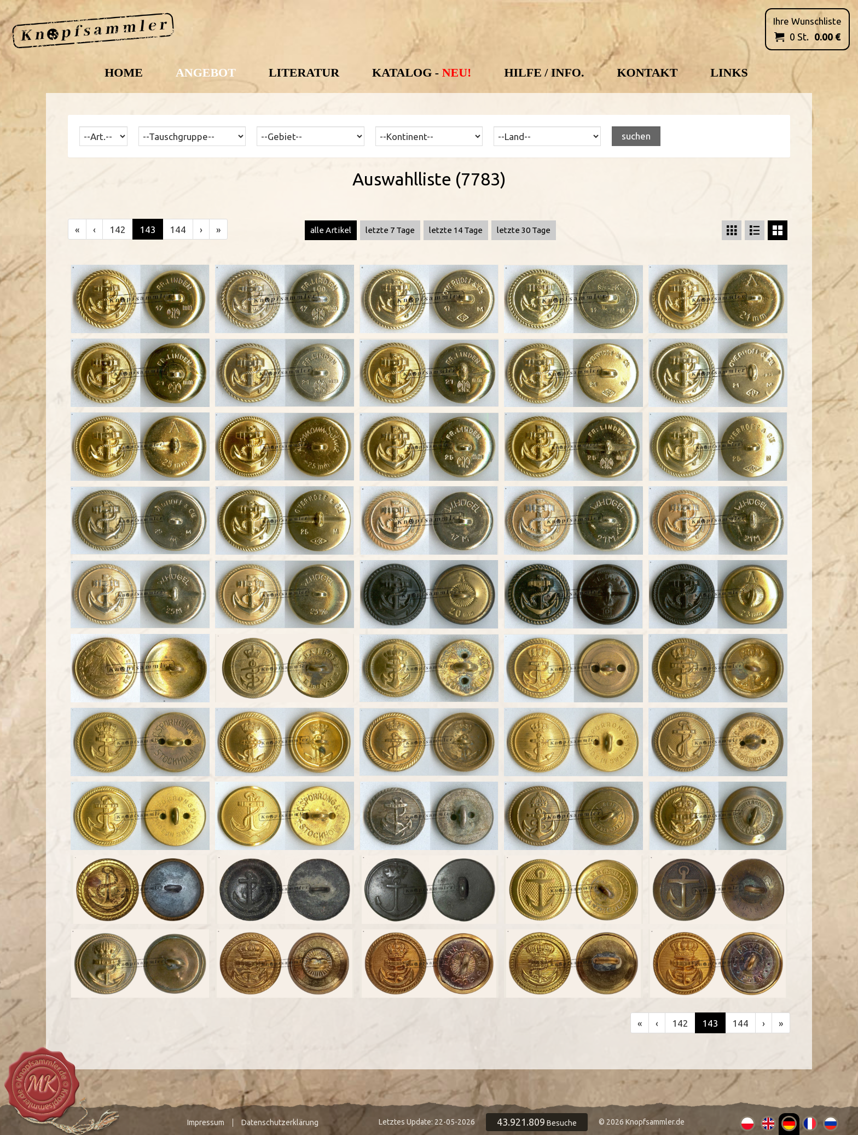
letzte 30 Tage (523, 230)
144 (178, 229)
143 (148, 229)
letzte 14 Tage (456, 230)
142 (117, 229)
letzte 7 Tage (390, 230)
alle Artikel (330, 230)
